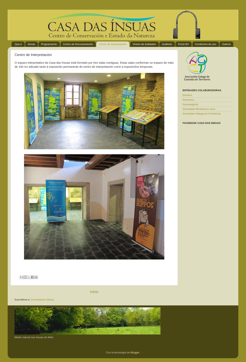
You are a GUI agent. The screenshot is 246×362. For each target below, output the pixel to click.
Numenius (188, 99)
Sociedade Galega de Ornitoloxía (202, 113)
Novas (31, 44)
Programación (49, 44)
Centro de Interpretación (113, 44)
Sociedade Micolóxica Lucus (199, 109)
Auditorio (167, 44)
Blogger (134, 352)
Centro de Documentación (78, 44)
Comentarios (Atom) (42, 299)
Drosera (187, 95)
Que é (18, 44)
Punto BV (183, 44)
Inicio (94, 292)
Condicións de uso (205, 44)
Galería (226, 44)
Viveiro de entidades (144, 44)
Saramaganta (190, 104)
